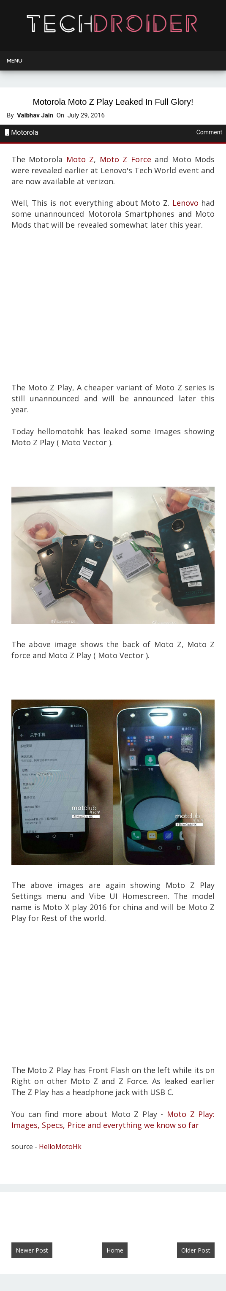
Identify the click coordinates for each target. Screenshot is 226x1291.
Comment (209, 132)
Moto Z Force (125, 159)
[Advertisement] (113, 305)
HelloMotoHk (60, 1146)
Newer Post (32, 1250)
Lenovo (185, 203)
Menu (14, 60)
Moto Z (80, 159)
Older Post (195, 1250)
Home (114, 1250)
